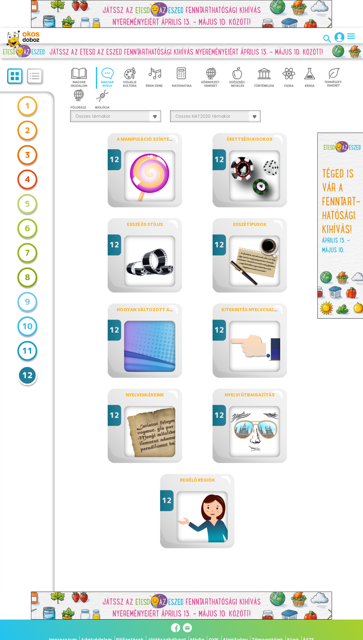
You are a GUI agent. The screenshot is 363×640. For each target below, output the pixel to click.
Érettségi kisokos (249, 139)
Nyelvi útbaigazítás (250, 395)
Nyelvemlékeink (145, 395)
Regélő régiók (197, 480)
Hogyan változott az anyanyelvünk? (164, 310)
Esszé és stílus (145, 224)
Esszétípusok (250, 224)
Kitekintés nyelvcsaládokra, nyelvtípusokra (278, 310)
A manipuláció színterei (146, 139)
